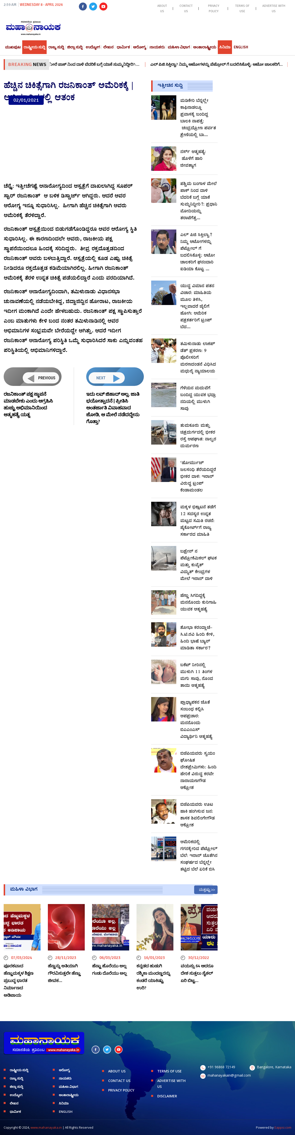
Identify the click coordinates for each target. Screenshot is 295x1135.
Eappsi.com (282, 1127)
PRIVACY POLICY (213, 8)
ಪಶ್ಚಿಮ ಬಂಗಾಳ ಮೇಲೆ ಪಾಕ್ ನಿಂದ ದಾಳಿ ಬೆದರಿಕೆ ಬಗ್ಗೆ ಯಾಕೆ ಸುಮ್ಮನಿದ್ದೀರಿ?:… (90, 64)
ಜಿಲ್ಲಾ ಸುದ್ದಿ (75, 47)
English (241, 47)
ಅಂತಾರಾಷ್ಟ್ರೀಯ (204, 47)
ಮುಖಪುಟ (13, 47)
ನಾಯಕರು (157, 47)
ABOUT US (162, 8)
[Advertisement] (74, 144)
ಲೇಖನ (108, 47)
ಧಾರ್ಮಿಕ (123, 47)
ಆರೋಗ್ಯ (139, 47)
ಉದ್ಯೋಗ (93, 47)
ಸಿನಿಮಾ (225, 47)
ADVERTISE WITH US (273, 8)
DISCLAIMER (167, 1096)
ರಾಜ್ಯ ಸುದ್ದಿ (56, 47)
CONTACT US (186, 8)
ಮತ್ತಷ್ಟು (204, 889)
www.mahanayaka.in (46, 1127)
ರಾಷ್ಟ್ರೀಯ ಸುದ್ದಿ (34, 47)
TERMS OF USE (242, 8)
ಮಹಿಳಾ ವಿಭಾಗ (179, 47)
